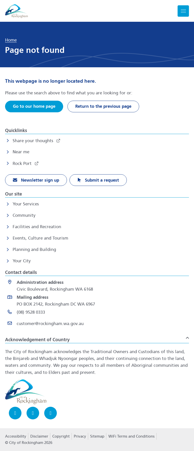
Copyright (61, 436)
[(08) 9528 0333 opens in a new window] (98, 313)
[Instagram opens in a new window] (33, 413)
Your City (22, 261)
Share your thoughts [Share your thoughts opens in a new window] (34, 140)
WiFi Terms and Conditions (131, 436)
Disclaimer (39, 436)
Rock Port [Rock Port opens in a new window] (23, 163)
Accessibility (15, 436)
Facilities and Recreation (37, 226)
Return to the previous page (103, 106)
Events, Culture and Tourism (40, 238)
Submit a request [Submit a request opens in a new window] (101, 180)
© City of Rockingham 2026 (28, 442)
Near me (21, 152)
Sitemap (97, 436)
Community (24, 215)
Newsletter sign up (39, 180)
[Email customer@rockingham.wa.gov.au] (98, 324)
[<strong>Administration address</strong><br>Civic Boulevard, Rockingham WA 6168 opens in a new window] (98, 286)
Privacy (80, 438)
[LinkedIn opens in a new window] (50, 413)
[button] (97, 337)
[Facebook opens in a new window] (15, 413)
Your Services (26, 204)
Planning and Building (34, 249)
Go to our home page (34, 106)
